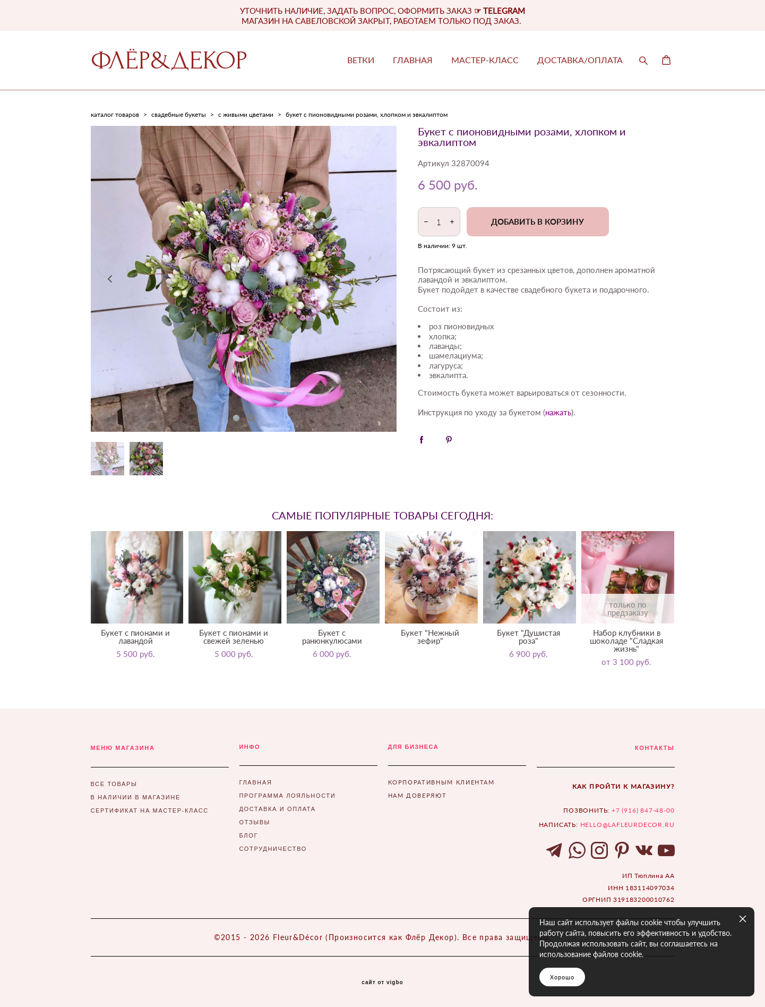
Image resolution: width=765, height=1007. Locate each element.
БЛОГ (249, 835)
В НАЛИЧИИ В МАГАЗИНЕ (135, 797)
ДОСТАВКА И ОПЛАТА (277, 809)
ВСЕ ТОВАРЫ (114, 784)
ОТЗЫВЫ (255, 822)
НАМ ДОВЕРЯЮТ (417, 795)
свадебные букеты (178, 114)
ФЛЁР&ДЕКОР (169, 60)
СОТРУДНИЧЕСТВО (273, 849)
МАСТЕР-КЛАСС (485, 60)
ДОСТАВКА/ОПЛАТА (580, 60)
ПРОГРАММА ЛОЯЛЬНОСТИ (287, 795)
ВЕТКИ (360, 60)
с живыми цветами (245, 114)
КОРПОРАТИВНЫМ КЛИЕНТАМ (441, 782)
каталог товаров (115, 114)
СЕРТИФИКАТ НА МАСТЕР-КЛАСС (150, 810)
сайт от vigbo (382, 982)
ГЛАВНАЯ (413, 60)
